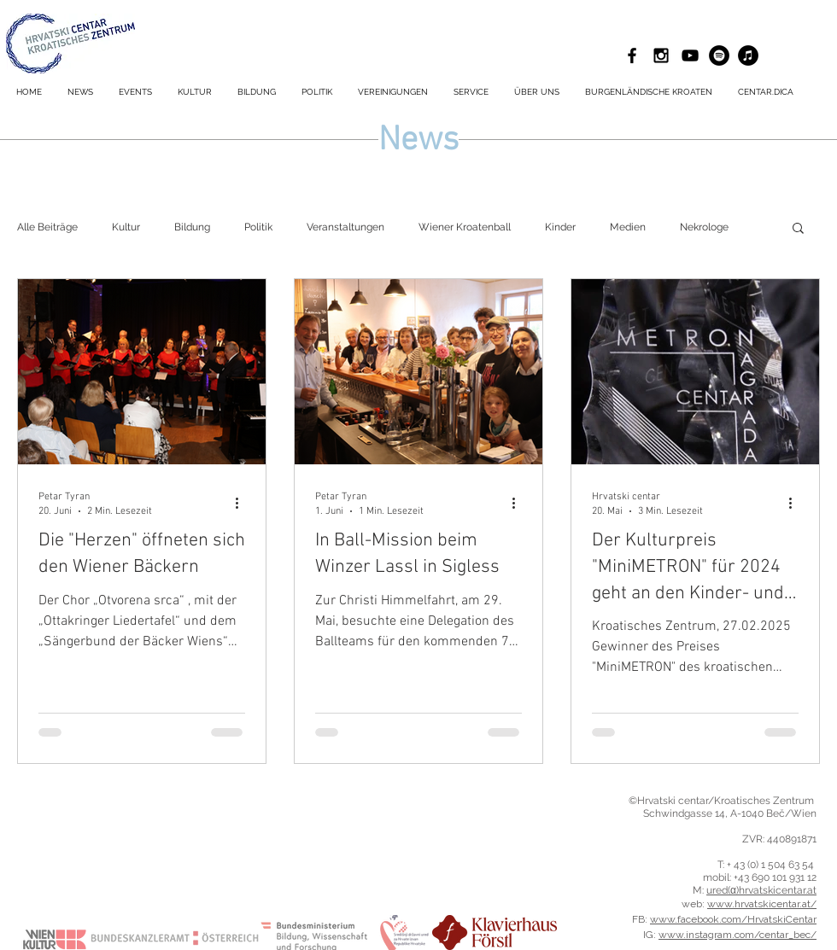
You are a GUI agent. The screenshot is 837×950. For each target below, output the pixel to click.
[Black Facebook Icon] (632, 55)
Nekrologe (704, 227)
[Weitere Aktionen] (242, 502)
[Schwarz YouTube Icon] (690, 55)
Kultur (126, 227)
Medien (628, 227)
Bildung (192, 227)
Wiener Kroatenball (464, 227)
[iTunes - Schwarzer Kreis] (748, 55)
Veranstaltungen (345, 227)
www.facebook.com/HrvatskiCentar (733, 919)
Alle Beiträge (47, 227)
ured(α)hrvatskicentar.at (761, 890)
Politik (258, 227)
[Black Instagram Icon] (661, 55)
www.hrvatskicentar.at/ (762, 904)
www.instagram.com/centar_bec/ (737, 935)
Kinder (560, 227)
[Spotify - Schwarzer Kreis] (719, 55)
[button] (471, 92)
